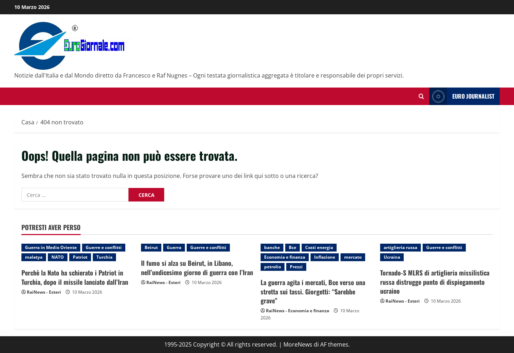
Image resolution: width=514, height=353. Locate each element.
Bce (292, 247)
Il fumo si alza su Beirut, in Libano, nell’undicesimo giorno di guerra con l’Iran (197, 267)
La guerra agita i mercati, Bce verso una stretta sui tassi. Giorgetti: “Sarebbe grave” (313, 291)
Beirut (151, 247)
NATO (57, 257)
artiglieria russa (400, 247)
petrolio (272, 267)
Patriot (80, 257)
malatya (33, 257)
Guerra (174, 247)
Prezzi (296, 267)
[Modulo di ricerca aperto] (421, 96)
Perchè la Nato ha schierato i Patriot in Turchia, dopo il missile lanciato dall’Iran (74, 277)
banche (272, 247)
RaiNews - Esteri (44, 292)
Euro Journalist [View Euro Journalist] (461, 96)
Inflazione (324, 257)
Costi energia (319, 247)
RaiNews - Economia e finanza (297, 311)
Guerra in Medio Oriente (51, 247)
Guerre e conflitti (104, 247)
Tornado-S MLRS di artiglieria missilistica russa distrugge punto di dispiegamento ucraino (434, 281)
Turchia (104, 257)
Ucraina (392, 257)
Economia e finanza (284, 257)
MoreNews (297, 344)
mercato (353, 257)
